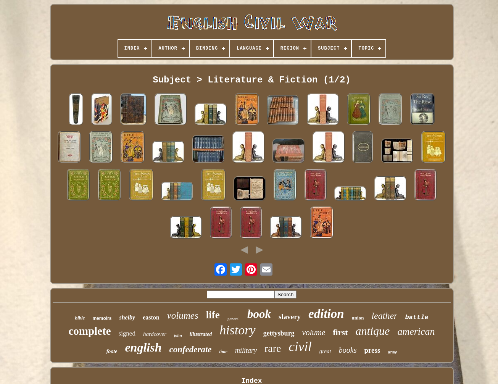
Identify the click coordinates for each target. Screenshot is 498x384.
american (416, 331)
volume (314, 332)
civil (299, 346)
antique (372, 330)
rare (272, 348)
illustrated (201, 334)
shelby (127, 317)
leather (384, 316)
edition (326, 314)
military (246, 350)
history (237, 330)
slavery (290, 317)
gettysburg (279, 333)
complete (89, 331)
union (358, 318)
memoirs (101, 318)
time (223, 351)
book (259, 314)
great (325, 351)
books (348, 350)
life (213, 315)
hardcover (154, 334)
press (372, 350)
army (392, 352)
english (143, 347)
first (340, 332)
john (178, 335)
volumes (182, 315)
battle (416, 317)
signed (127, 333)
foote (112, 351)
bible (80, 318)
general (233, 318)
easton (151, 317)
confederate (190, 349)
